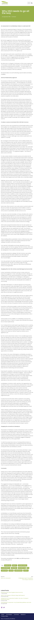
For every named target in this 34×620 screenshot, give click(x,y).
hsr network (4, 570)
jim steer (11, 570)
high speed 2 (14, 567)
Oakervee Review (18, 570)
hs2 (28, 567)
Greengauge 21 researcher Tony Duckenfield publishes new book (16, 602)
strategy (26, 570)
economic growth (22, 565)
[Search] (31, 3)
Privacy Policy (4, 616)
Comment (14, 16)
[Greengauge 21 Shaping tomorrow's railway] (5, 3)
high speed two (22, 567)
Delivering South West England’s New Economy (12, 592)
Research (23, 614)
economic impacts (6, 567)
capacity (15, 565)
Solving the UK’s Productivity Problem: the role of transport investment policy (14, 599)
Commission (9, 614)
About (2, 614)
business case (8, 565)
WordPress (12, 618)
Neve (2, 618)
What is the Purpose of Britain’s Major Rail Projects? (13, 595)
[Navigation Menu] (28, 3)
